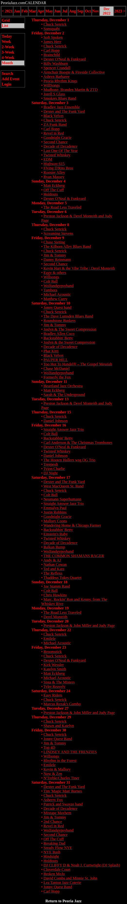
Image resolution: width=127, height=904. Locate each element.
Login (6, 84)
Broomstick (52, 652)
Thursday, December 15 (51, 412)
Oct (88, 11)
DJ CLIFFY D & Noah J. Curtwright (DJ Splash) (81, 865)
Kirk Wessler (53, 665)
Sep (80, 11)
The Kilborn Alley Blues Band (67, 246)
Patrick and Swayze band (63, 804)
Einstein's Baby (55, 534)
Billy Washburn (55, 63)
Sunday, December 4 (49, 181)
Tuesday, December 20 (50, 621)
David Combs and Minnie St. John (70, 878)
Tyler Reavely (54, 686)
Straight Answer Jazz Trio (63, 429)
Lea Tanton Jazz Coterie (62, 883)
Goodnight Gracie (57, 138)
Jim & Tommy (54, 255)
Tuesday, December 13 (50, 399)
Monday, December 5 (49, 203)
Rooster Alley (54, 172)
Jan (17, 11)
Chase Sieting (54, 242)
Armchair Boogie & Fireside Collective (74, 72)
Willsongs (51, 277)
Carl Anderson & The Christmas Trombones (77, 443)
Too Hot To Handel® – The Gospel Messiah (77, 364)
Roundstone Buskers (59, 321)
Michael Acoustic (57, 294)
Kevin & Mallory (56, 769)
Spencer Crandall (56, 68)
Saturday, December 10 (51, 303)
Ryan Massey (53, 177)
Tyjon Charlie (54, 469)
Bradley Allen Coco (58, 334)
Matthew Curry (55, 299)
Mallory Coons (55, 521)
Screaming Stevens (58, 233)
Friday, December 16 (49, 425)
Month (7, 63)
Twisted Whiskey (56, 155)
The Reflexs (52, 573)
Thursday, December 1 (50, 20)
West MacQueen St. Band (63, 486)
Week (6, 41)
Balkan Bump (54, 547)
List (5, 25)
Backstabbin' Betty (58, 338)
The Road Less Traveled (62, 207)
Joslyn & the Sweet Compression (69, 342)
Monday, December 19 (50, 608)
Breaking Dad (54, 843)
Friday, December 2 (48, 33)
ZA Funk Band (55, 124)
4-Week (8, 57)
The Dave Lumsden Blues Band (68, 316)
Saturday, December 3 (50, 103)
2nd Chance (52, 822)
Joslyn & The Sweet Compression (69, 329)
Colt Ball (50, 281)
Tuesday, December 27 (50, 708)
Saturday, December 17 (51, 477)
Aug (72, 11)
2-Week (8, 47)
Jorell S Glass (54, 94)
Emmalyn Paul (55, 508)
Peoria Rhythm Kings (60, 81)
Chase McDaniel (56, 368)
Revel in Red (53, 133)
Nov (95, 11)
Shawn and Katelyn (58, 726)
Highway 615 (54, 164)
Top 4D (49, 747)
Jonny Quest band (57, 307)
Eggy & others (54, 273)
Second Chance (55, 142)
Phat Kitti (51, 351)
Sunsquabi (51, 29)
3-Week (8, 52)
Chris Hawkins (55, 595)
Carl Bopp (51, 50)
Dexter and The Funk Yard (64, 111)
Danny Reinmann (57, 260)
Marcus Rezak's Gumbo (62, 704)
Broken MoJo (54, 874)
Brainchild (51, 55)
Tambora (50, 290)
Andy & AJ (52, 560)
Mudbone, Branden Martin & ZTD (70, 90)
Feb (24, 11)
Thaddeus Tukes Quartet (62, 578)
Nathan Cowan (55, 564)
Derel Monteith (55, 617)
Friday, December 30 (49, 730)
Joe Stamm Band (56, 586)
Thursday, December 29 (51, 717)
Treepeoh (50, 464)
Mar (32, 11)
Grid (6, 20)
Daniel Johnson (55, 421)
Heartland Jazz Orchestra (63, 386)
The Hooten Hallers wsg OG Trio (69, 460)
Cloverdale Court (56, 869)
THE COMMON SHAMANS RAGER (73, 556)
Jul (64, 11)
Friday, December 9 (48, 238)
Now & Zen (52, 774)
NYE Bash (51, 852)
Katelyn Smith (54, 669)
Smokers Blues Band (59, 98)
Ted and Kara (53, 569)
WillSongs (51, 85)
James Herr (52, 42)
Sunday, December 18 (50, 582)
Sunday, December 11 (49, 382)
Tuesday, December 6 (49, 212)
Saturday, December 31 (51, 782)
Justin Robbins (55, 512)
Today (7, 36)
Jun (57, 11)
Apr (40, 11)
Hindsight (51, 856)
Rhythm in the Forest (59, 761)
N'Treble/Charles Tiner (61, 778)
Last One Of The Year (60, 151)
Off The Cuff (53, 190)
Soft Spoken (53, 37)
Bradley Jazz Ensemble (61, 107)
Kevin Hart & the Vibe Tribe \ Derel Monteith (79, 268)
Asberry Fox (53, 800)
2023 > (119, 11)
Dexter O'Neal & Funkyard (64, 59)
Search (7, 73)
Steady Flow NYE (57, 848)
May (49, 11)
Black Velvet (53, 116)
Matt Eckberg (54, 185)
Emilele (49, 639)
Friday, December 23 (49, 647)
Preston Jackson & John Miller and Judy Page (79, 625)
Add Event (10, 79)
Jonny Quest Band (57, 739)
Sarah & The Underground (64, 395)
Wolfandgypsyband (58, 286)
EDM (47, 159)
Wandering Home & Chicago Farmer (72, 525)
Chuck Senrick (55, 24)
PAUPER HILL (55, 360)
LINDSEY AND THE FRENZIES (70, 752)
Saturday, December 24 (51, 691)
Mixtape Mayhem (57, 813)
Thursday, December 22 (51, 630)
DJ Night (50, 473)
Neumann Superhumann (62, 499)
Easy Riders (52, 695)
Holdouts (50, 194)
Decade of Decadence (60, 146)
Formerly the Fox (57, 377)
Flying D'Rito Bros (58, 168)
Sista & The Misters (59, 682)
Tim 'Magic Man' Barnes (62, 791)
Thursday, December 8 (50, 225)
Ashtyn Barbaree (56, 77)
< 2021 (7, 11)
